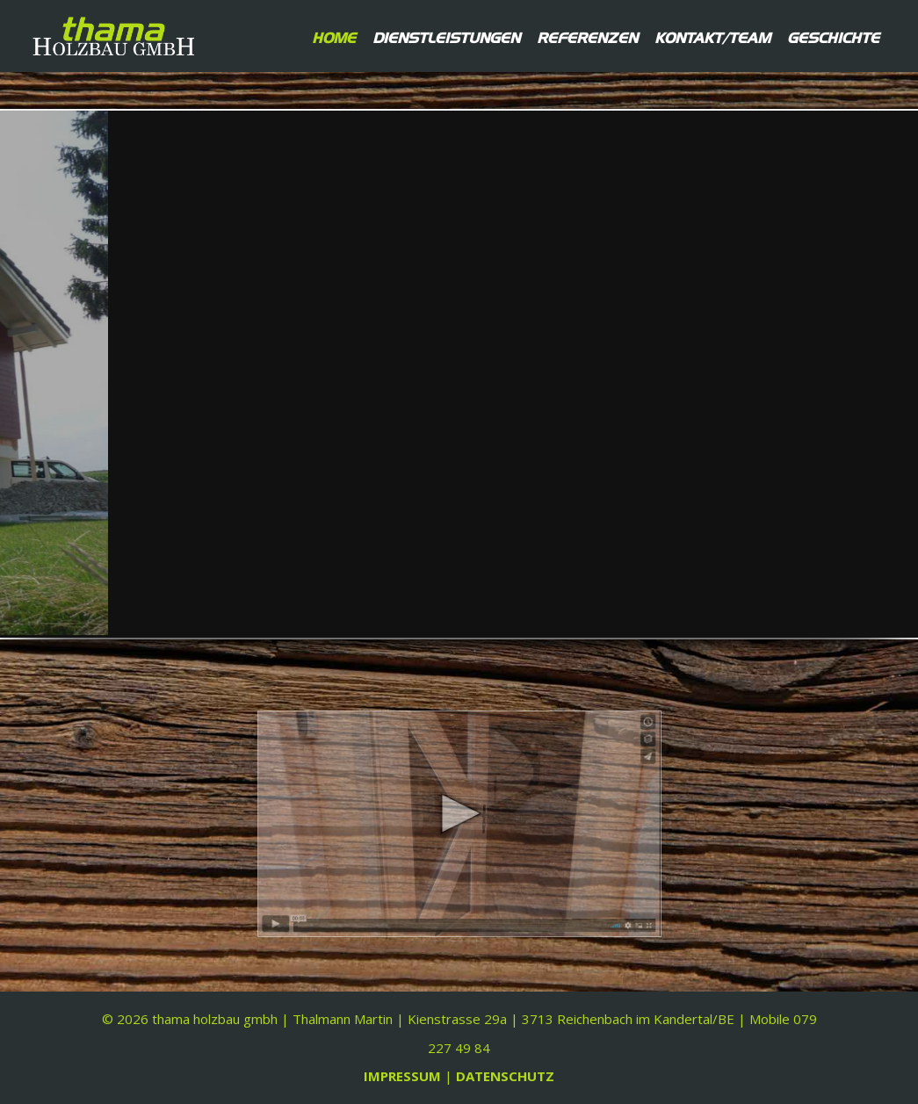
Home (334, 36)
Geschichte (833, 36)
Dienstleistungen (446, 36)
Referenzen (587, 36)
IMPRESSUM (404, 1076)
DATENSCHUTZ (505, 1076)
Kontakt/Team (712, 36)
